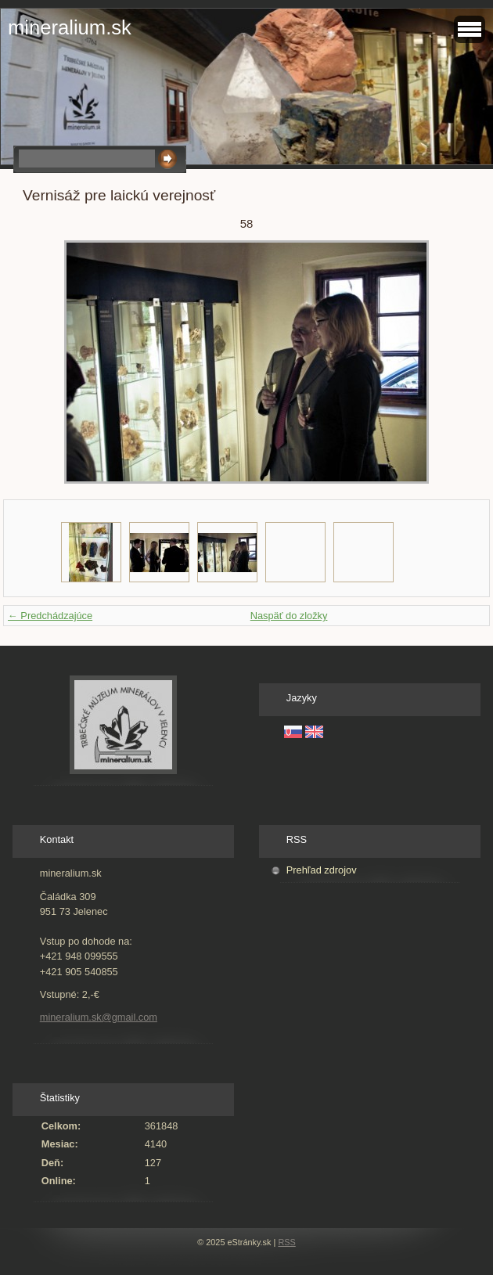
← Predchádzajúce (50, 615)
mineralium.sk (69, 27)
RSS (286, 1242)
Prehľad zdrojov (321, 870)
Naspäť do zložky (289, 615)
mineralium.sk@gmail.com (98, 1017)
